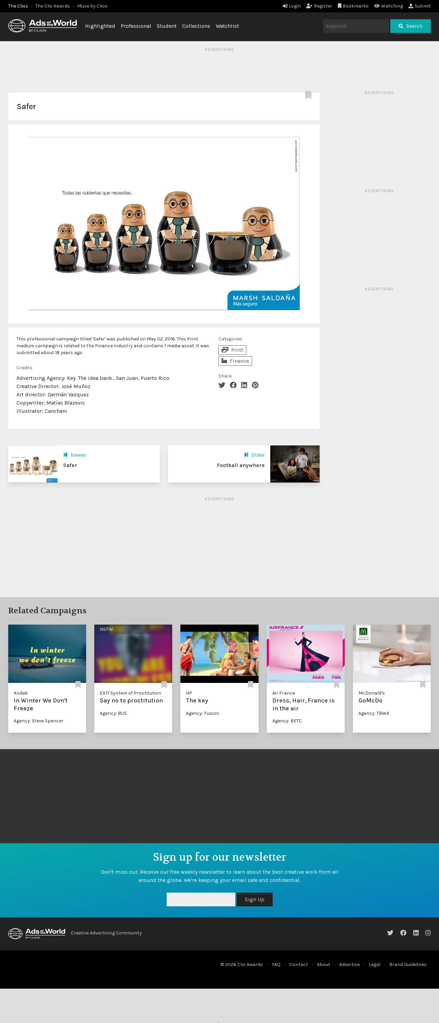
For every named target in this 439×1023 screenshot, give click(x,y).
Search (411, 26)
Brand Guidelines (408, 964)
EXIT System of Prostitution (130, 693)
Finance (235, 361)
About (323, 964)
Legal (374, 964)
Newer (74, 455)
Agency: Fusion (202, 713)
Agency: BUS (113, 713)
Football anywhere (241, 465)
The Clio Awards (52, 6)
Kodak (21, 693)
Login (292, 6)
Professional (136, 26)
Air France (283, 693)
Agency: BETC (287, 721)
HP (189, 693)
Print (232, 350)
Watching (388, 6)
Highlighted (100, 26)
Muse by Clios (92, 6)
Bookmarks (353, 6)
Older (254, 455)
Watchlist (227, 26)
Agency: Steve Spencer (38, 721)
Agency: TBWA (373, 713)
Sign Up (254, 899)
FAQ (276, 964)
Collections (196, 26)
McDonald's (371, 693)
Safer (70, 465)
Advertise (349, 964)
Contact (298, 964)
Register (319, 6)
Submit (419, 6)
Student (167, 26)
